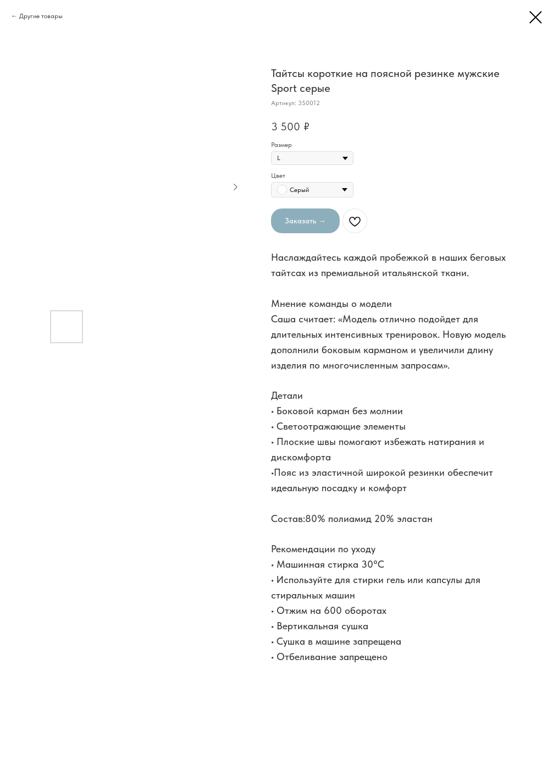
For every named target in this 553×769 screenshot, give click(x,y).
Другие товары (41, 16)
